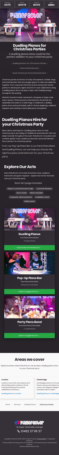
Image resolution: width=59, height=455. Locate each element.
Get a (22, 4)
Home (7, 405)
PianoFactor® (41, 439)
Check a (7, 4)
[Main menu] (51, 4)
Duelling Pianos (30, 405)
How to (36, 4)
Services (17, 405)
